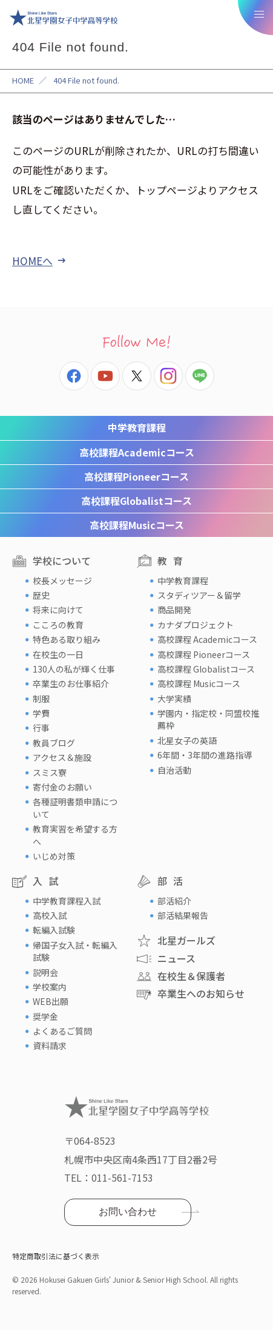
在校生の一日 (58, 654)
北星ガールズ (186, 940)
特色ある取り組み (66, 639)
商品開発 (174, 610)
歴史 (41, 595)
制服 (41, 699)
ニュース (176, 958)
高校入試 (50, 915)
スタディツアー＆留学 (199, 595)
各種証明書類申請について (75, 807)
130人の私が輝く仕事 (74, 669)
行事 (41, 728)
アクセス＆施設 (62, 757)
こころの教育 (58, 625)
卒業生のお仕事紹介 (71, 683)
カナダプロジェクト (195, 625)
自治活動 (174, 770)
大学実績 (174, 699)
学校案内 (50, 987)
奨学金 (45, 1016)
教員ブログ (54, 743)
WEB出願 (50, 1001)
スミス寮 (50, 772)
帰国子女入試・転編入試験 (75, 951)
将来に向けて (58, 610)
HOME (23, 80)
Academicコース (136, 452)
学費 (41, 713)
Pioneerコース (136, 476)
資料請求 (50, 1045)
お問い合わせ (128, 1211)
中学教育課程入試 (66, 901)
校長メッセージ (62, 580)
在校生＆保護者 (191, 976)
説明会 (45, 972)
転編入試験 (54, 930)
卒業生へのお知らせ (201, 993)
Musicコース (137, 525)
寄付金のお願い (62, 787)
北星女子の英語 (187, 740)
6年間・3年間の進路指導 (204, 755)
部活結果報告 (182, 915)
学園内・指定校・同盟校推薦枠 (208, 719)
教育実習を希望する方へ (75, 835)
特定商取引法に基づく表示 (55, 1256)
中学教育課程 (137, 427)
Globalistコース (136, 500)
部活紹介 (174, 901)
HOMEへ (32, 260)
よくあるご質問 (62, 1031)
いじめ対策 (54, 856)
